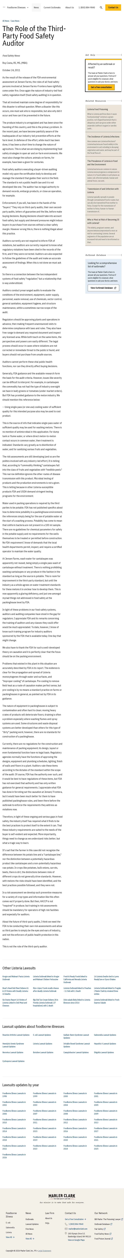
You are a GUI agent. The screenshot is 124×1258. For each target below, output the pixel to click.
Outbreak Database (102, 1224)
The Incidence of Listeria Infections (103, 136)
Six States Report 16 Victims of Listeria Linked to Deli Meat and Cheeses (14, 1003)
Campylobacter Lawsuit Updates (76, 1052)
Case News (15, 21)
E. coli (8, 1222)
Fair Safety (98, 1229)
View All (9, 1237)
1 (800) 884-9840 (87, 7)
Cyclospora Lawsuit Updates (13, 1061)
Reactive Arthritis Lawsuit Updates (15, 1035)
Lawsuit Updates (32, 1224)
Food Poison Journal (102, 1238)
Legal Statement (44, 1250)
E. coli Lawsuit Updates (42, 1035)
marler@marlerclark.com (78, 1229)
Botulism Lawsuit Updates (43, 1052)
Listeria (9, 1232)
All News (5, 21)
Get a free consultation (101, 87)
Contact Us (113, 7)
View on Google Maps (76, 1240)
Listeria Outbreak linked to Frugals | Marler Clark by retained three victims (107, 991)
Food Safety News (101, 1234)
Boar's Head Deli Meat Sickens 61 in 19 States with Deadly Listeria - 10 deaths (15, 991)
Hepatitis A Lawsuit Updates (105, 1043)
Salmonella (10, 1227)
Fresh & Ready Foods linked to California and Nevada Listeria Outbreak (75, 979)
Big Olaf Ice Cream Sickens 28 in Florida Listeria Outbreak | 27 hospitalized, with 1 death (45, 1003)
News (36, 7)
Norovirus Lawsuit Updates (12, 1052)
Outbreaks (30, 1219)
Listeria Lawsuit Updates (42, 1043)
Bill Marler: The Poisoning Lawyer (107, 1219)
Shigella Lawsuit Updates (104, 1052)
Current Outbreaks (52, 7)
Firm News (30, 1229)
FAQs (47, 1223)
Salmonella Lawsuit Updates (105, 1035)
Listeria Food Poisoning (97, 109)
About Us (69, 7)
